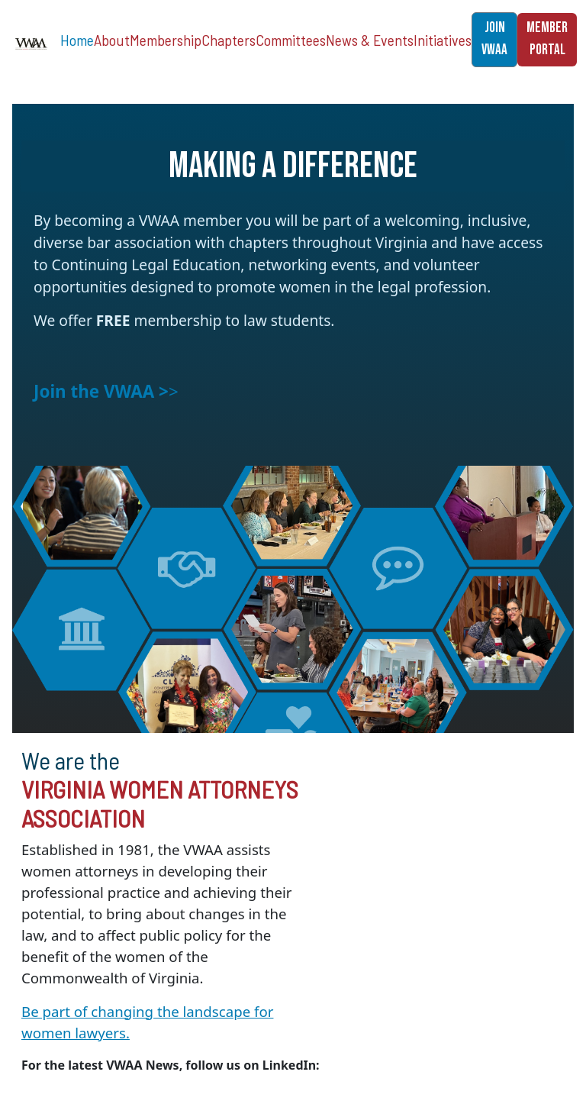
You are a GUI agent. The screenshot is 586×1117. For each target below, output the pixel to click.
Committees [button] (291, 40)
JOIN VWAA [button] (494, 39)
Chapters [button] (228, 40)
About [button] (112, 40)
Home (77, 40)
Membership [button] (165, 40)
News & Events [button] (370, 40)
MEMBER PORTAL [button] (547, 39)
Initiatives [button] (443, 40)
